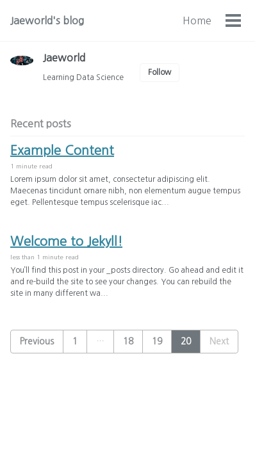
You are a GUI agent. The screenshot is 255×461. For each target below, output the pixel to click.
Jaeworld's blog (47, 20)
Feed (99, 417)
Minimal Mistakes (169, 435)
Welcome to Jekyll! (66, 241)
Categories (186, 20)
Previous (37, 341)
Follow (159, 72)
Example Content (62, 150)
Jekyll (121, 435)
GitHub (64, 417)
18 (128, 341)
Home (125, 20)
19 (157, 341)
